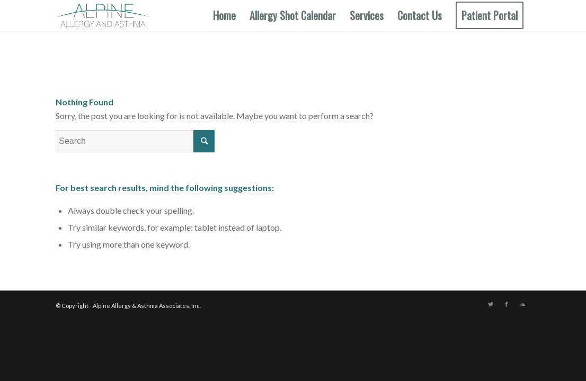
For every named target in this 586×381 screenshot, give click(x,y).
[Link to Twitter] (491, 304)
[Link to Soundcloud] (522, 304)
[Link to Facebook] (506, 304)
